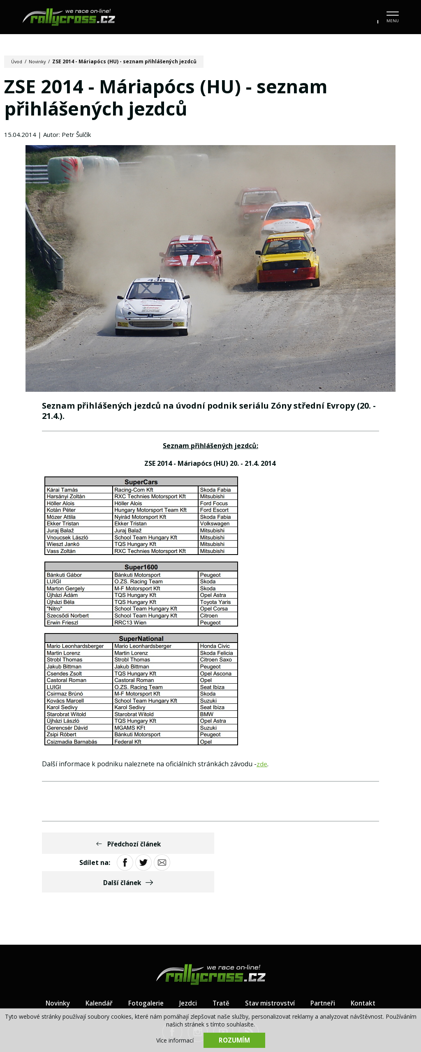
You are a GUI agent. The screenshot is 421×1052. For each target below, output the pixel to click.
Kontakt (369, 966)
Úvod (17, 61)
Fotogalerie (143, 966)
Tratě (220, 966)
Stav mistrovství (271, 966)
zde (262, 766)
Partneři (326, 966)
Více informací (175, 1040)
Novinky (39, 61)
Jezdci (187, 966)
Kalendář (95, 966)
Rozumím (234, 1039)
